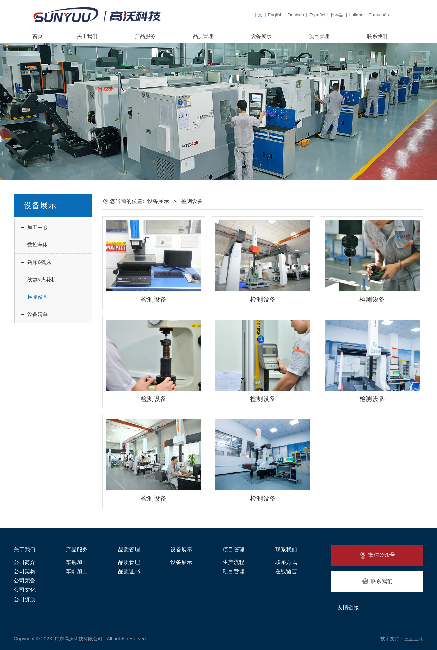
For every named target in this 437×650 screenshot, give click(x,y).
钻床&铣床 (39, 262)
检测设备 (37, 297)
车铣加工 (77, 562)
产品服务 (145, 36)
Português (379, 14)
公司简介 (25, 562)
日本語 (337, 14)
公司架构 (25, 571)
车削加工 (77, 571)
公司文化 (25, 590)
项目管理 (319, 36)
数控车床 (37, 245)
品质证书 (129, 571)
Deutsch (296, 14)
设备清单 (37, 314)
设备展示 (261, 36)
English (275, 14)
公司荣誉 (25, 580)
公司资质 (25, 599)
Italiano (356, 14)
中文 (258, 14)
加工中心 (37, 227)
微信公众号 (377, 555)
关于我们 (87, 36)
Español (317, 14)
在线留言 (286, 571)
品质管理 (203, 36)
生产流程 (233, 562)
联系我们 (377, 36)
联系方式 (286, 562)
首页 (37, 36)
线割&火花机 (41, 279)
